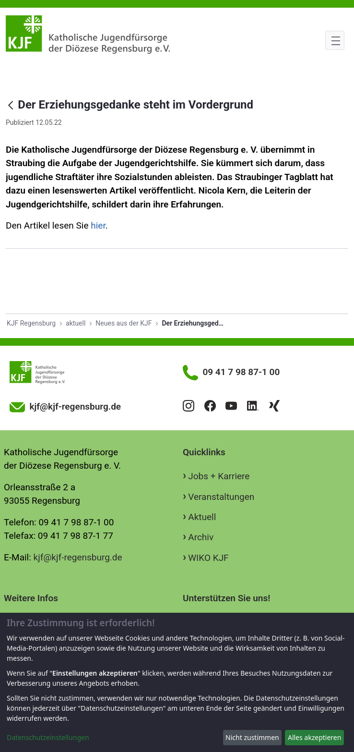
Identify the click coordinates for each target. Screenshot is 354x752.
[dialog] (177, 682)
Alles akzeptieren (314, 737)
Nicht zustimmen (252, 737)
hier (98, 225)
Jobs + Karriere (218, 476)
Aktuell (202, 516)
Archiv (200, 537)
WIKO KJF (208, 557)
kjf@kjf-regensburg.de (78, 557)
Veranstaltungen (221, 496)
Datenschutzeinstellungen (48, 737)
